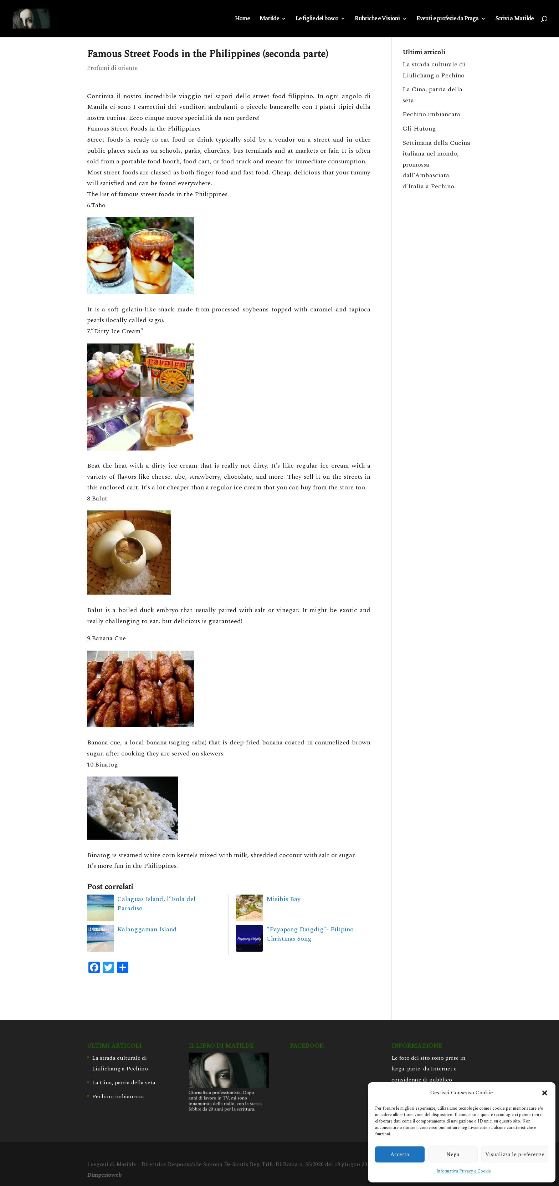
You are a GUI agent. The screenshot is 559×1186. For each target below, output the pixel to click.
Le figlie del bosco (317, 19)
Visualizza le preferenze (514, 1154)
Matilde (269, 19)
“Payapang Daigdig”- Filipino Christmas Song (310, 934)
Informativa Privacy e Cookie (463, 1171)
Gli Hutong (419, 128)
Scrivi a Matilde (514, 19)
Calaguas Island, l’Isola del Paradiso (156, 903)
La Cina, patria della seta (123, 1082)
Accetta (399, 1154)
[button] (544, 1092)
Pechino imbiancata (431, 114)
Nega (453, 1154)
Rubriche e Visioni (377, 19)
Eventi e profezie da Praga (447, 19)
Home (242, 19)
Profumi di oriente (112, 68)
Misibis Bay (283, 899)
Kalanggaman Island (147, 929)
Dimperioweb (104, 1175)
